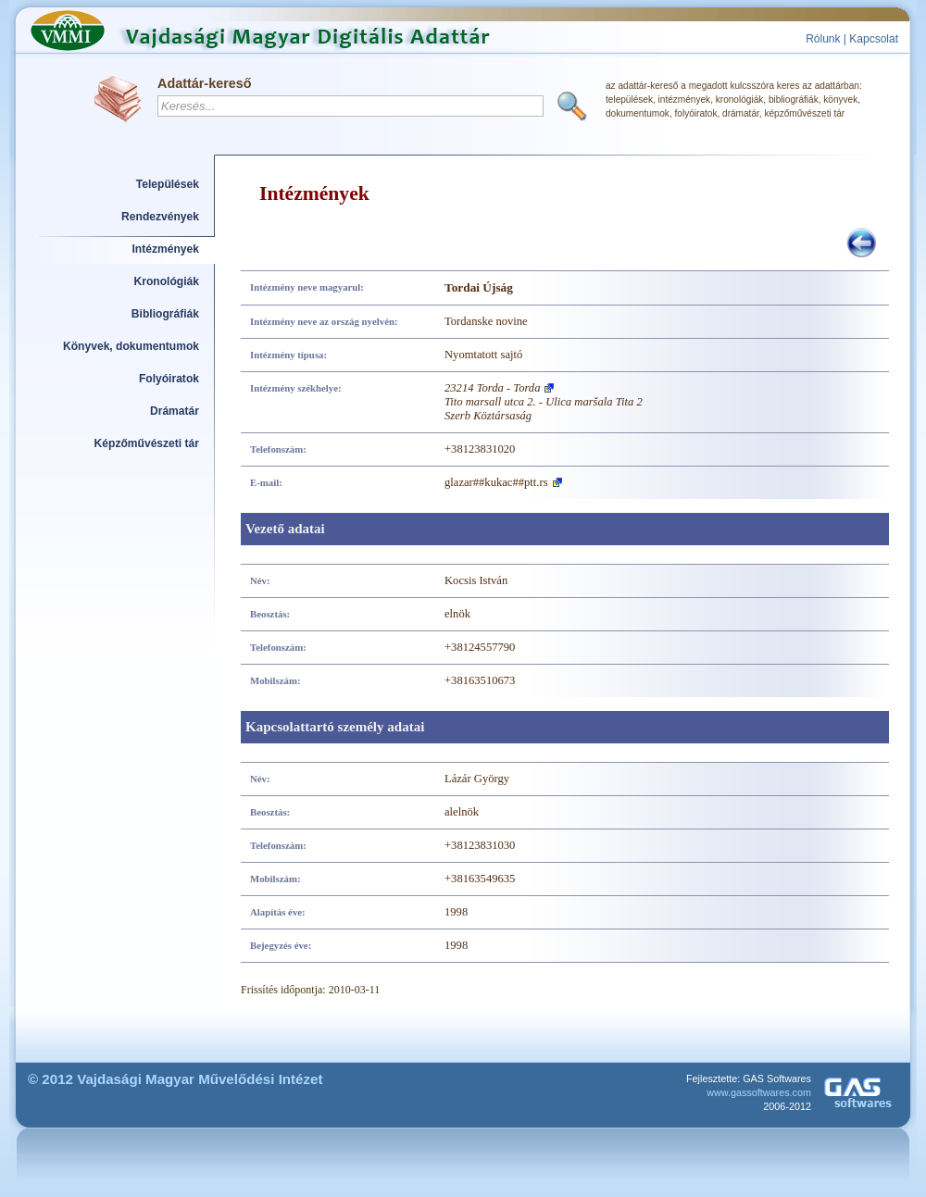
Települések (167, 184)
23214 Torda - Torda (492, 387)
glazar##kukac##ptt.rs (496, 482)
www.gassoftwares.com (759, 1092)
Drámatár (174, 411)
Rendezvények (160, 216)
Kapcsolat (873, 38)
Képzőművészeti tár (146, 443)
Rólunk (823, 38)
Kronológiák (166, 281)
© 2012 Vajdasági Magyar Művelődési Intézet (175, 1079)
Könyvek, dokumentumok (131, 346)
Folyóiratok (169, 378)
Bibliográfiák (165, 313)
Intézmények (166, 249)
